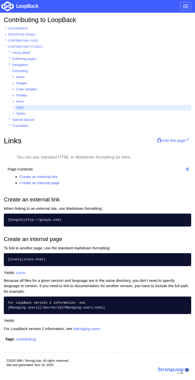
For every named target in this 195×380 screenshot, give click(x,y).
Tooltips (21, 95)
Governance (18, 28)
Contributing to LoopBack (40, 19)
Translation (20, 126)
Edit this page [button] (171, 140)
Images (21, 83)
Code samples (26, 89)
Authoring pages (24, 59)
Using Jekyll (21, 53)
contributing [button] (26, 339)
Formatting (20, 71)
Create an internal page (39, 183)
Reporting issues (22, 34)
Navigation (20, 65)
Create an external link (39, 177)
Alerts (20, 77)
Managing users (86, 328)
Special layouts (23, 120)
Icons (20, 101)
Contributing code (23, 40)
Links (20, 107)
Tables (21, 113)
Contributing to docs (25, 46)
